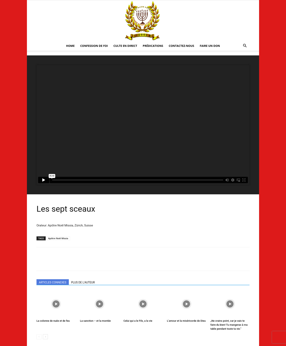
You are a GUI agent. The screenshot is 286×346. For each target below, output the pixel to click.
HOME (70, 46)
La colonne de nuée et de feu (53, 320)
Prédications (153, 46)
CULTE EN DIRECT (125, 46)
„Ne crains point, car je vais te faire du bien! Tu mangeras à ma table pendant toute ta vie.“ (229, 324)
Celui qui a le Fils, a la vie (137, 320)
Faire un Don (210, 46)
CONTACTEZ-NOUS (181, 46)
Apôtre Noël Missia (58, 238)
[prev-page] (38, 336)
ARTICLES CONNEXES (52, 282)
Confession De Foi (94, 46)
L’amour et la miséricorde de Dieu (186, 320)
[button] (245, 46)
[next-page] (45, 336)
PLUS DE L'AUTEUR (83, 282)
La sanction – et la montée (95, 320)
